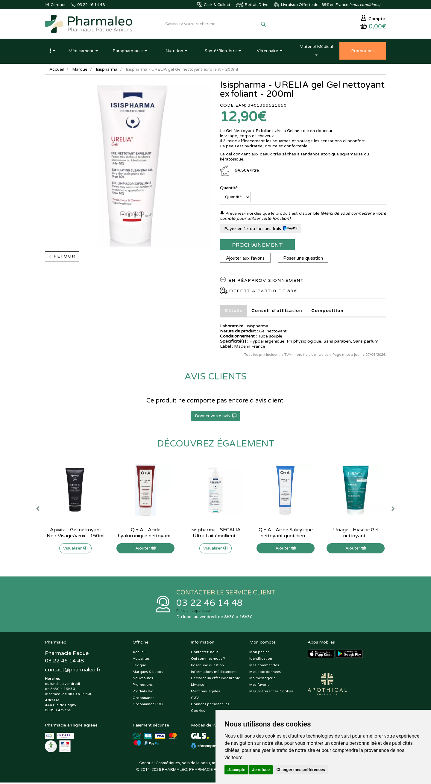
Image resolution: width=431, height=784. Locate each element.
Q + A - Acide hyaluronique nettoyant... (146, 534)
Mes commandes (264, 666)
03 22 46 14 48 (209, 604)
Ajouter (145, 549)
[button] (52, 51)
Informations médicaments (214, 673)
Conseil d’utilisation (276, 311)
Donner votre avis (215, 416)
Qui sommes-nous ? (208, 660)
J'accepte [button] (236, 769)
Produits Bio (143, 692)
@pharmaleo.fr (73, 671)
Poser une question (304, 259)
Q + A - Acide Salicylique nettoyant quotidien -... (286, 534)
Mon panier (259, 653)
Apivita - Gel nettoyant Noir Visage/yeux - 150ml (75, 534)
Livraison (199, 686)
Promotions (143, 686)
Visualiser (75, 549)
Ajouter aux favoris (245, 259)
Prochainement (257, 246)
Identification (260, 660)
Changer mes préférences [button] (301, 769)
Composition (327, 311)
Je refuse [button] (261, 769)
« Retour (62, 257)
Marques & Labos (148, 673)
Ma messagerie (262, 679)
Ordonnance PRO (148, 705)
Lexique (139, 666)
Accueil (56, 70)
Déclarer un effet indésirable (215, 679)
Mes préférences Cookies (271, 692)
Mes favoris (259, 686)
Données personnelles (210, 705)
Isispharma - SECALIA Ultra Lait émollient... (215, 534)
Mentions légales (205, 692)
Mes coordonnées (265, 673)
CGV (195, 699)
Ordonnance (143, 699)
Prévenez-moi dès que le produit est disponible (269, 214)
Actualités (141, 660)
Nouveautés (143, 679)
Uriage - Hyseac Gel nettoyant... (355, 534)
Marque (80, 70)
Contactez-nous (204, 653)
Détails (233, 311)
